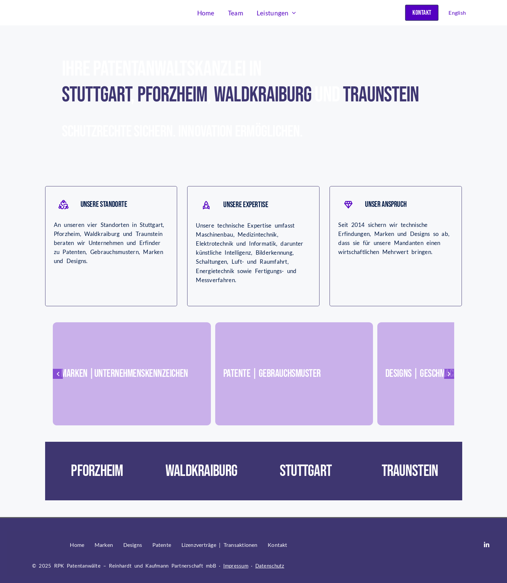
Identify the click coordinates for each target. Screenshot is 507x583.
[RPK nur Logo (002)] (64, 7)
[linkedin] (486, 544)
